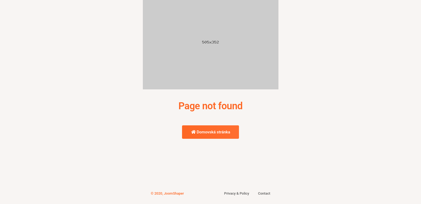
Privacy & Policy (236, 193)
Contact (264, 193)
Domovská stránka (210, 132)
